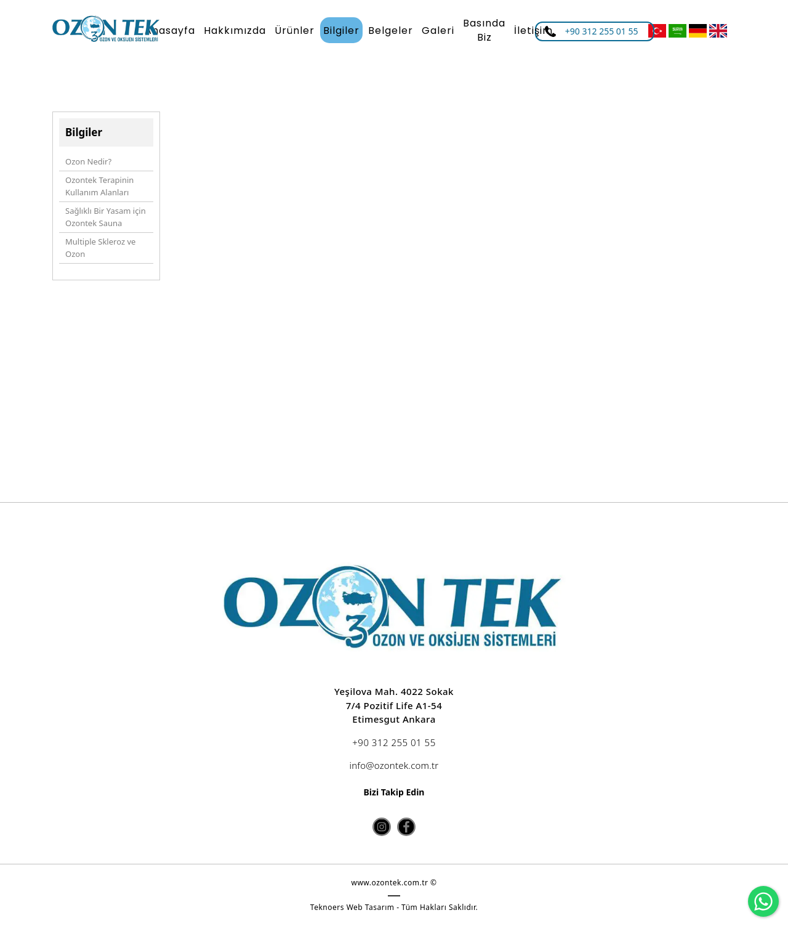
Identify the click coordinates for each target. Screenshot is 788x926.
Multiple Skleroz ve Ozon (100, 247)
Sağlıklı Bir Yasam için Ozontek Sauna (105, 217)
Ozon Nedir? (88, 161)
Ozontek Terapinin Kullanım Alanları (99, 186)
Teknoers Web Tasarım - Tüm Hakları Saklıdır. (394, 907)
